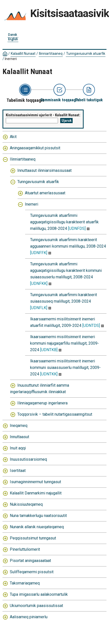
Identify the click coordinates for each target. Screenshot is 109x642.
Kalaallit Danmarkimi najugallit (36, 493)
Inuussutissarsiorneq (28, 459)
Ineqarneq (18, 425)
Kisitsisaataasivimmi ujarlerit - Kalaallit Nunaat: (43, 115)
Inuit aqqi (18, 448)
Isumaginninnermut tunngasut (35, 481)
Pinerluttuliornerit (25, 549)
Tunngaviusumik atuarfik (85, 54)
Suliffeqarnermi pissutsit (31, 571)
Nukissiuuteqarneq (26, 504)
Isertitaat (18, 470)
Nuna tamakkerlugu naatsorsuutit (38, 515)
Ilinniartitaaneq (51, 54)
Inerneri (11, 59)
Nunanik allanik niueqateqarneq (37, 526)
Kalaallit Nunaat (23, 54)
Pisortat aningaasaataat (30, 560)
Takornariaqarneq (25, 583)
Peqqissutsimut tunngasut (33, 538)
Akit (13, 136)
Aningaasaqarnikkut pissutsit (35, 148)
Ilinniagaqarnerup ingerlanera (42, 403)
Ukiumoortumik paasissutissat (36, 605)
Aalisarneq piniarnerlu (28, 616)
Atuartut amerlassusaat (45, 193)
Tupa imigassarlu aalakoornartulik (39, 594)
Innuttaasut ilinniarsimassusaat (44, 170)
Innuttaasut (19, 436)
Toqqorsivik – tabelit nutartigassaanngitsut (54, 414)
